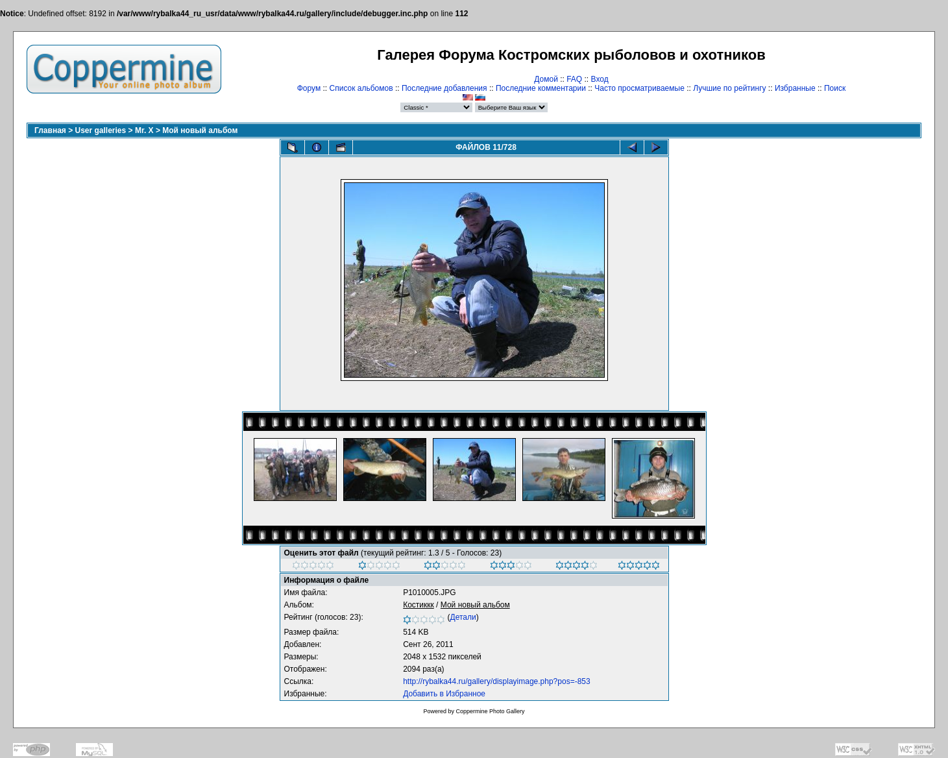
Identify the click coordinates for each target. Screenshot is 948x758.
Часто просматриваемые (639, 88)
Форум (309, 88)
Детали (463, 617)
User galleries (101, 130)
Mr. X (144, 130)
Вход (600, 79)
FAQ (574, 79)
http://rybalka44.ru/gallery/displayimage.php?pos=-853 (496, 681)
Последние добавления (444, 88)
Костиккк (418, 604)
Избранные (795, 88)
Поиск (834, 88)
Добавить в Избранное (444, 693)
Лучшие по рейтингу (729, 88)
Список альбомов (361, 88)
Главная (50, 130)
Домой (546, 79)
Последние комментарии (541, 88)
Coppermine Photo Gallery (490, 711)
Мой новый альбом (199, 130)
